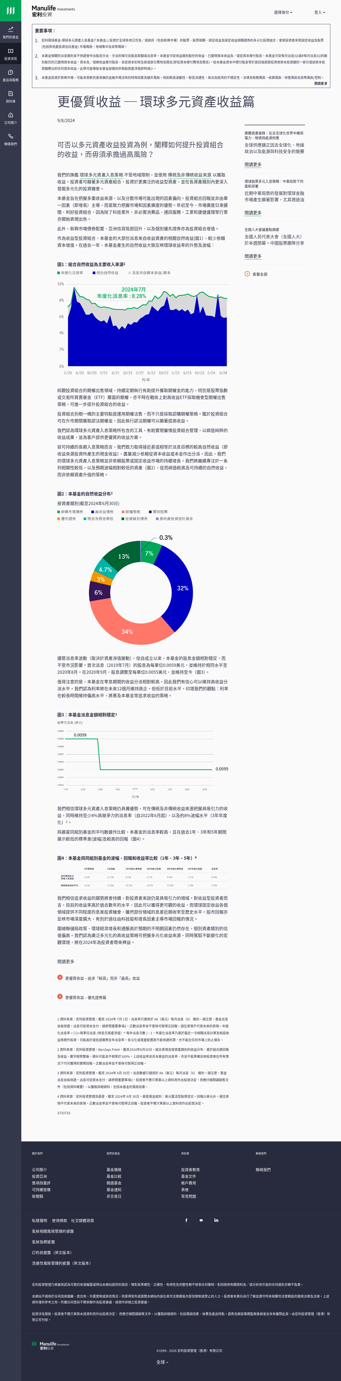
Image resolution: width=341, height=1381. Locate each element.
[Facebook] (188, 1223)
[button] (283, 12)
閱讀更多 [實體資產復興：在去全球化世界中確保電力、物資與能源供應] (253, 164)
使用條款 (59, 1220)
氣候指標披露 (43, 1241)
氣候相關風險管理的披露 (53, 1231)
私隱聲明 (39, 1220)
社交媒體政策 (82, 1220)
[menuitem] (10, 33)
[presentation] (10, 32)
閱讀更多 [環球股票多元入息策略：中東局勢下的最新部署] (253, 212)
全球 (160, 1362)
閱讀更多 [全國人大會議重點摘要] (253, 256)
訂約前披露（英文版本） (53, 1252)
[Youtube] (202, 1223)
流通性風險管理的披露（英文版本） (62, 1263)
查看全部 (260, 274)
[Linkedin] (217, 1223)
